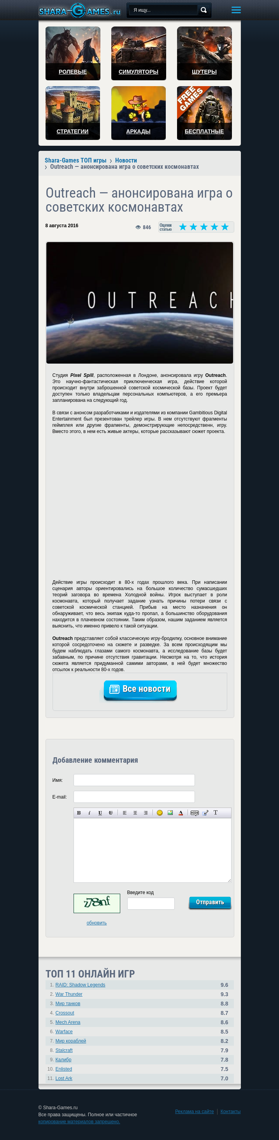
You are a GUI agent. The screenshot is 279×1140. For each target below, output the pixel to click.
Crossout (65, 1013)
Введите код (140, 892)
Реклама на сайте (194, 1111)
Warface (64, 1031)
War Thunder (69, 994)
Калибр (64, 1059)
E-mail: (60, 797)
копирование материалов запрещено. (79, 1121)
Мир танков (68, 1003)
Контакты (231, 1111)
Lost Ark (64, 1078)
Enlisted (64, 1069)
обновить (97, 923)
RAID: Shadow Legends (80, 985)
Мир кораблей (71, 1041)
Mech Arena (68, 1022)
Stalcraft (64, 1050)
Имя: (58, 780)
